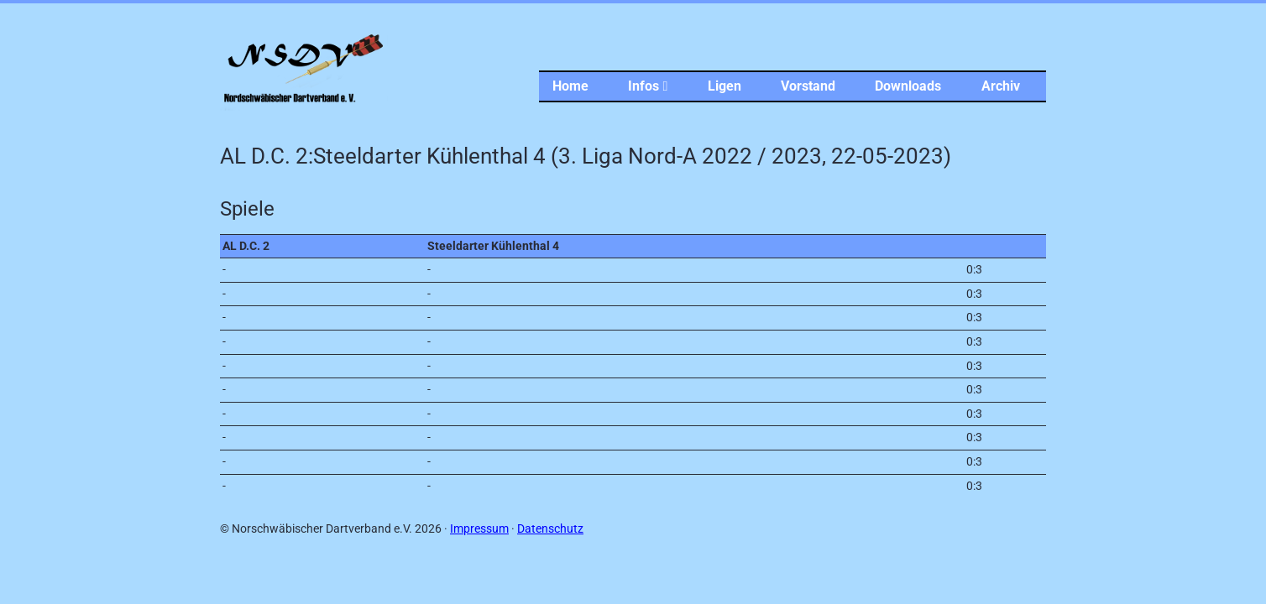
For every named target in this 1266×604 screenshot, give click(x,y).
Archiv (1000, 86)
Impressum (479, 529)
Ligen (724, 86)
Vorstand (808, 86)
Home (570, 86)
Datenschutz (550, 529)
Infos (647, 86)
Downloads (908, 86)
